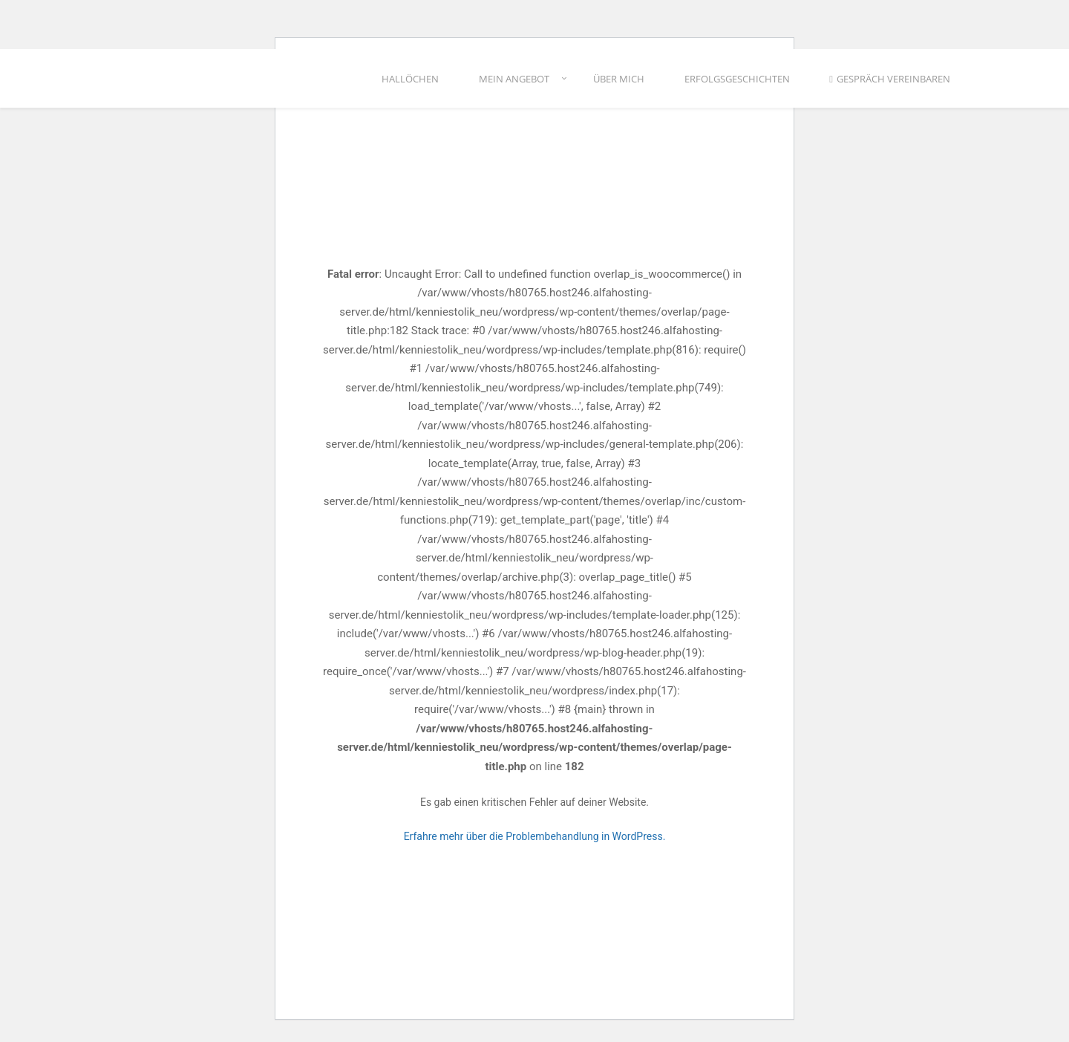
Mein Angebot (514, 81)
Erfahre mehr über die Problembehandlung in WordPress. (535, 836)
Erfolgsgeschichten (737, 81)
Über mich (618, 81)
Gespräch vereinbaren (889, 81)
